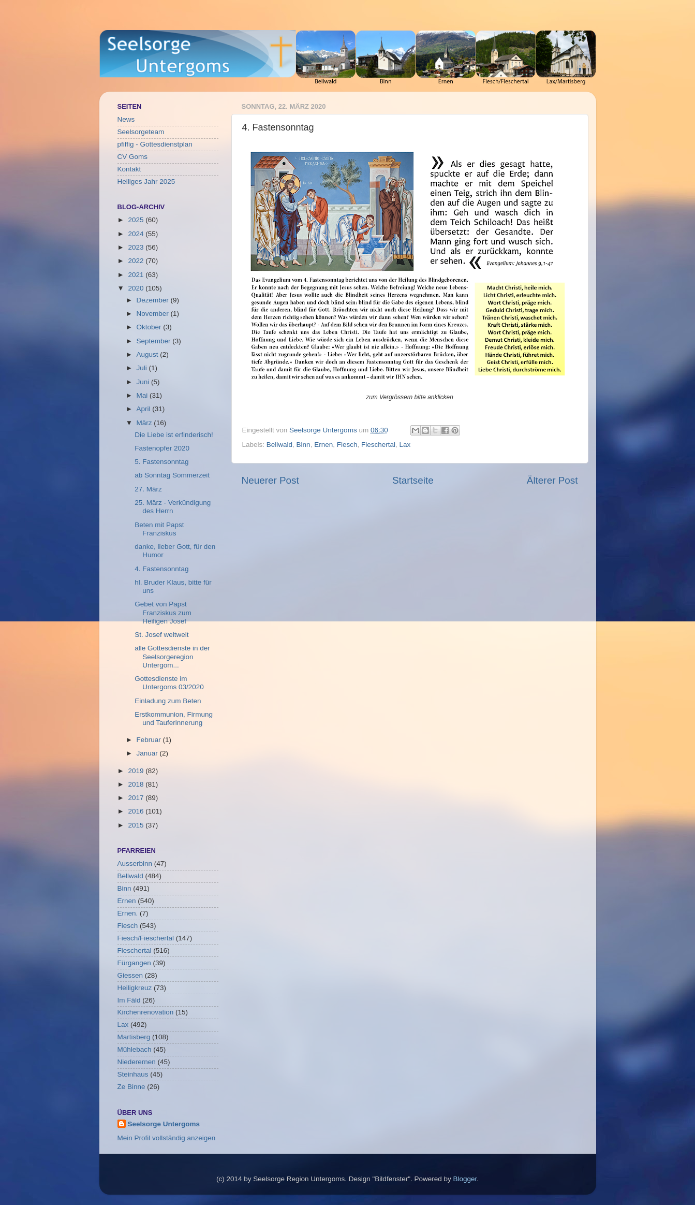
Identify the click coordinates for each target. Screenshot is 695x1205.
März (145, 423)
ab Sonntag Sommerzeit (172, 475)
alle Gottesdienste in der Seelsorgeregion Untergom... (172, 656)
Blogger (465, 1179)
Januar (148, 753)
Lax (405, 444)
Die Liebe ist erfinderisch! (174, 435)
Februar (150, 740)
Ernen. (127, 913)
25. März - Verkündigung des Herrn (173, 507)
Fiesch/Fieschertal (145, 938)
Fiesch (347, 444)
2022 (136, 261)
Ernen (323, 444)
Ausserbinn (135, 863)
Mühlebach (134, 1049)
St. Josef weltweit (161, 634)
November (154, 313)
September (155, 341)
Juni (144, 382)
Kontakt (129, 169)
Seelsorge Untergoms (164, 1124)
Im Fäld (129, 1000)
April (145, 409)
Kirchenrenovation (145, 1012)
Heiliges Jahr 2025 (146, 181)
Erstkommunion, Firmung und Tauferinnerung (174, 718)
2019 (136, 771)
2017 (136, 798)
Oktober (150, 327)
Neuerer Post (270, 480)
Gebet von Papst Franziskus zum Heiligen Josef (163, 612)
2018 (136, 784)
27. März (148, 489)
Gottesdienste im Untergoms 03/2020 (169, 683)
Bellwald (279, 444)
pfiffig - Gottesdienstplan (155, 144)
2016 (136, 811)
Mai (143, 395)
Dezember (154, 300)
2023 (136, 247)
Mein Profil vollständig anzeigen (166, 1138)
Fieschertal (378, 444)
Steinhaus (133, 1074)
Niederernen (136, 1062)
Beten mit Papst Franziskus (159, 529)
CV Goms (132, 157)
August (148, 354)
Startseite (413, 480)
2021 (136, 275)
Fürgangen (134, 963)
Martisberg (134, 1037)
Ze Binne (131, 1087)
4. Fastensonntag (161, 569)
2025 (136, 220)
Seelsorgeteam (141, 132)
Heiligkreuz (134, 988)
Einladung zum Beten (168, 701)
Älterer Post (552, 480)
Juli (143, 368)
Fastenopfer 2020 (162, 448)
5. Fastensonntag (161, 462)
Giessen (130, 975)
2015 (136, 825)
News (126, 119)
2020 (136, 288)
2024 (136, 234)
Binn (303, 444)
